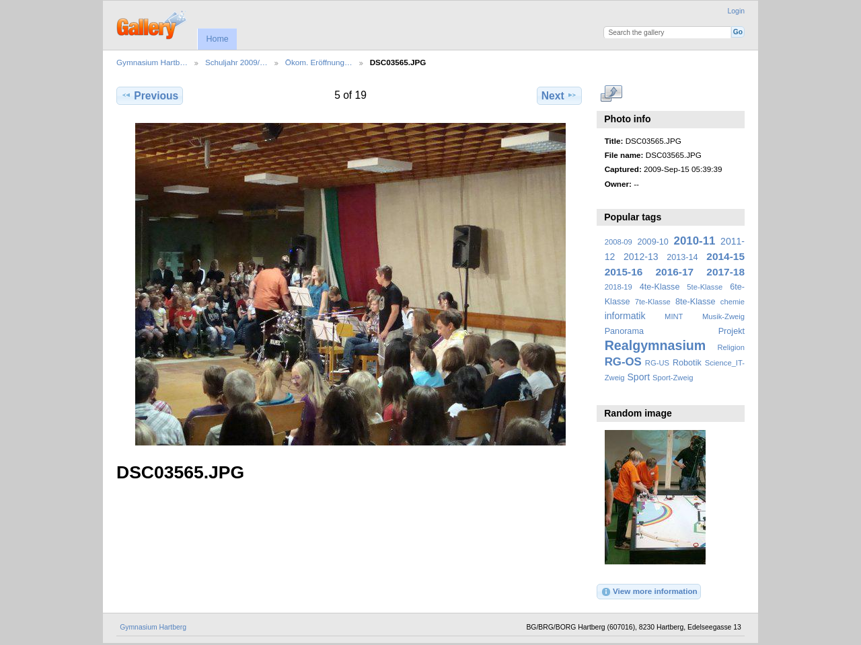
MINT (674, 316)
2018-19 (618, 287)
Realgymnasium (655, 345)
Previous (149, 95)
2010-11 (695, 240)
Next (559, 95)
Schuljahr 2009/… (236, 62)
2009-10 (653, 242)
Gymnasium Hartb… (152, 62)
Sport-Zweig (672, 378)
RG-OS (623, 361)
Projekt (731, 331)
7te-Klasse (653, 302)
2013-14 (682, 257)
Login (736, 11)
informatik (625, 315)
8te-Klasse (695, 301)
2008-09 (618, 242)
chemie (732, 302)
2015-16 (624, 271)
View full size (611, 94)
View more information (649, 592)
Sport (639, 377)
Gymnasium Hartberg (153, 627)
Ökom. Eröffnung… (318, 62)
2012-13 (641, 256)
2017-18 (725, 271)
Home (217, 39)
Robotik (687, 363)
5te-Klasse (704, 287)
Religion (731, 347)
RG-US (657, 363)
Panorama (624, 331)
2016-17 (675, 271)
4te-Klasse (660, 287)
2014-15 (725, 256)
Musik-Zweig (723, 316)
